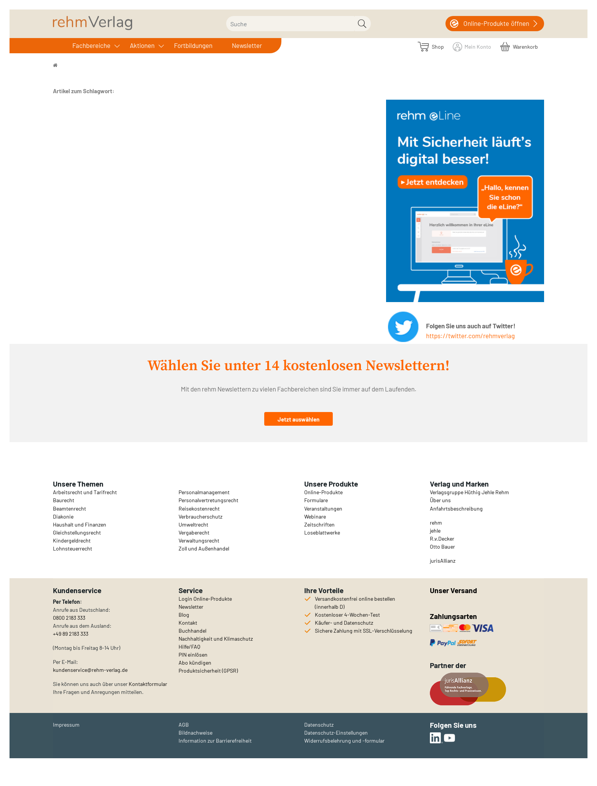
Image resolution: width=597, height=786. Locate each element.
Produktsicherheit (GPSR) (208, 670)
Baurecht (63, 500)
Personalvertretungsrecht (208, 500)
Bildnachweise (195, 732)
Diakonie (63, 516)
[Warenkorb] (519, 46)
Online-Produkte (323, 492)
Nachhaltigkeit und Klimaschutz (216, 638)
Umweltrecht (193, 524)
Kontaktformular (148, 684)
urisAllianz (443, 560)
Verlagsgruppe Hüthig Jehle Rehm (469, 492)
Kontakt (188, 622)
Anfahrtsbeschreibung (456, 508)
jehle (435, 530)
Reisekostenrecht (199, 508)
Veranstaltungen (323, 508)
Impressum (66, 724)
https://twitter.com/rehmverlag (470, 335)
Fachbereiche (91, 45)
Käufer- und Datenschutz (344, 622)
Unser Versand (453, 590)
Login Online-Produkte (205, 598)
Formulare (316, 500)
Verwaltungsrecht (199, 540)
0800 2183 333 (69, 617)
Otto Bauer (442, 546)
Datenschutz (319, 724)
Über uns (440, 500)
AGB (184, 724)
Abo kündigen (195, 662)
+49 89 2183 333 (70, 633)
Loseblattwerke (322, 532)
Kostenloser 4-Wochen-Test (347, 614)
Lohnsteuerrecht (72, 548)
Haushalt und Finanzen (79, 524)
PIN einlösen (193, 654)
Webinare (315, 516)
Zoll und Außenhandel (204, 548)
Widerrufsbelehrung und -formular (344, 740)
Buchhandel (192, 630)
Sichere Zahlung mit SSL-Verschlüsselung (363, 630)
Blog (184, 614)
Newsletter (247, 45)
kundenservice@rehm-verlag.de (90, 670)
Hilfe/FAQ (189, 646)
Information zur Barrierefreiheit (215, 740)
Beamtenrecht (69, 508)
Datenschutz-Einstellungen (336, 732)
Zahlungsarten (454, 616)
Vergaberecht (194, 532)
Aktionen (142, 45)
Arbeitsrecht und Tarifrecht (85, 492)
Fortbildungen (193, 45)
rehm (436, 522)
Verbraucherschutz (200, 516)
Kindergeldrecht (72, 540)
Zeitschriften (319, 524)
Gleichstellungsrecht (77, 532)
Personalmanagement (204, 492)
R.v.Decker (442, 538)
